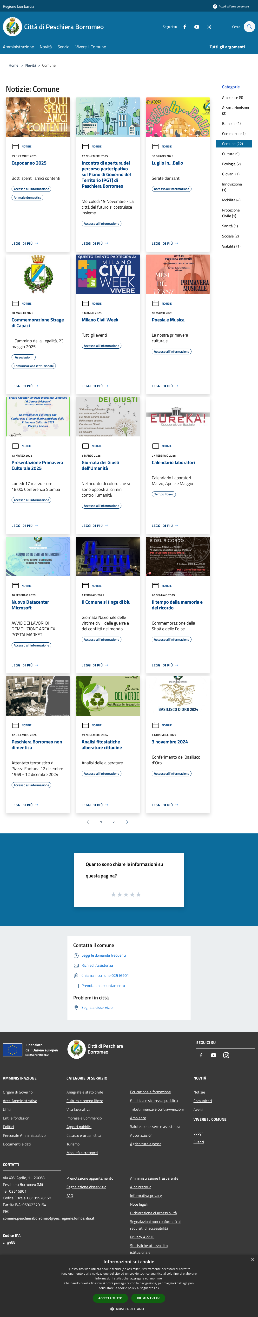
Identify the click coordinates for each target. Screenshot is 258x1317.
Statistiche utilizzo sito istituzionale (149, 1249)
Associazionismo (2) (235, 110)
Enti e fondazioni (16, 1118)
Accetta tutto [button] (110, 1298)
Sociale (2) (230, 236)
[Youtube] (194, 26)
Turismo (72, 1144)
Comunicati (202, 1101)
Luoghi (199, 1133)
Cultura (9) (230, 154)
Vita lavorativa (78, 1109)
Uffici (7, 1109)
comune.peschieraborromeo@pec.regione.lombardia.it (48, 1218)
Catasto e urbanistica (83, 1135)
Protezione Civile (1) (231, 213)
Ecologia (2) (231, 164)
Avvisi (198, 1109)
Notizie (22, 146)
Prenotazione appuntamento (89, 1178)
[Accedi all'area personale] (230, 6)
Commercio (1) (233, 133)
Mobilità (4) (231, 200)
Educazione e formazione (150, 1092)
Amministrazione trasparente (154, 1178)
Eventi (198, 1142)
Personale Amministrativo (24, 1135)
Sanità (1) (230, 226)
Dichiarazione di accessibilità (153, 1213)
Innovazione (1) (232, 187)
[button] (129, 1308)
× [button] (252, 1260)
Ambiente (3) (232, 97)
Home (13, 65)
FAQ (69, 1195)
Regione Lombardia (18, 6)
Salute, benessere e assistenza (155, 1126)
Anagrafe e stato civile (84, 1092)
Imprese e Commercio (84, 1118)
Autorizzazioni (141, 1135)
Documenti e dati (17, 1144)
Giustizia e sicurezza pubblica (154, 1100)
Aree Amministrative (20, 1101)
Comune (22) (232, 144)
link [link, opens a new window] (156, 1288)
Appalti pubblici (79, 1127)
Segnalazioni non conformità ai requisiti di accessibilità (155, 1225)
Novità (30, 65)
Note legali (139, 1204)
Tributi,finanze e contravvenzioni (157, 1109)
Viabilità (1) (231, 246)
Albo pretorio (140, 1187)
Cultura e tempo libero (84, 1101)
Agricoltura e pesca (145, 1144)
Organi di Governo (18, 1092)
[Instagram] (206, 26)
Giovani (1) (230, 174)
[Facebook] (182, 26)
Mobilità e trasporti (82, 1153)
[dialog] (129, 1286)
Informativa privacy (146, 1195)
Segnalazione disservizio (86, 1187)
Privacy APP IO (142, 1237)
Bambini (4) (231, 123)
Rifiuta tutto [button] (148, 1298)
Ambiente (138, 1118)
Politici (8, 1127)
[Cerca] (249, 26)
